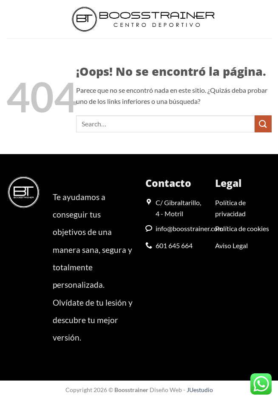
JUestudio (200, 389)
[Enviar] (263, 123)
